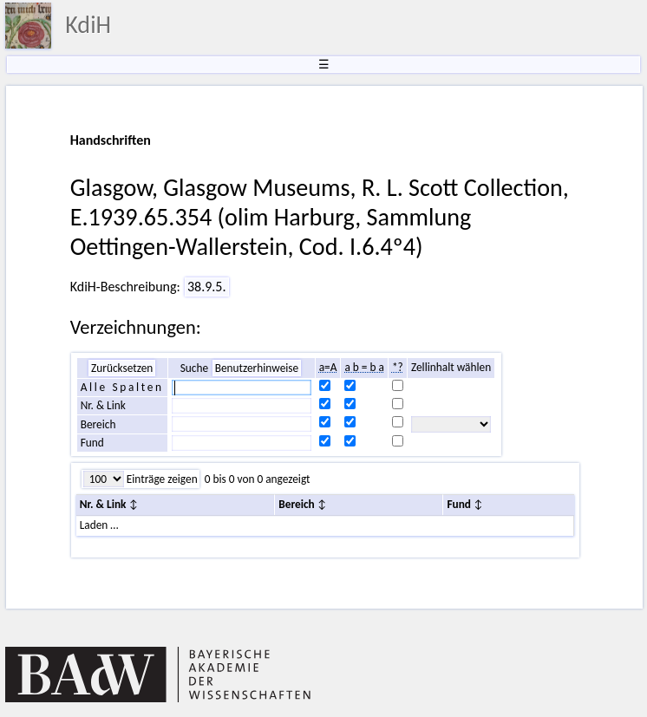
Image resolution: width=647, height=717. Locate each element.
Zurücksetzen (122, 368)
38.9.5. (206, 286)
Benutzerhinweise (257, 368)
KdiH (88, 25)
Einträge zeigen (161, 479)
